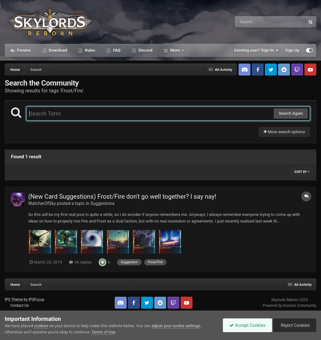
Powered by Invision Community (289, 305)
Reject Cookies (295, 325)
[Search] (254, 22)
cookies (41, 325)
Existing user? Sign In (256, 50)
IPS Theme (14, 299)
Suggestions (102, 203)
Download (57, 50)
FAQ (116, 50)
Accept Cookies (247, 325)
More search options (284, 131)
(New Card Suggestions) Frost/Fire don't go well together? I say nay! (122, 196)
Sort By (301, 172)
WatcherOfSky (42, 203)
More (175, 50)
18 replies (80, 262)
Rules (89, 50)
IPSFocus (36, 299)
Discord (144, 50)
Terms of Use (103, 332)
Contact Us (19, 305)
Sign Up (292, 50)
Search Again (291, 113)
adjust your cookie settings (175, 325)
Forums (23, 50)
